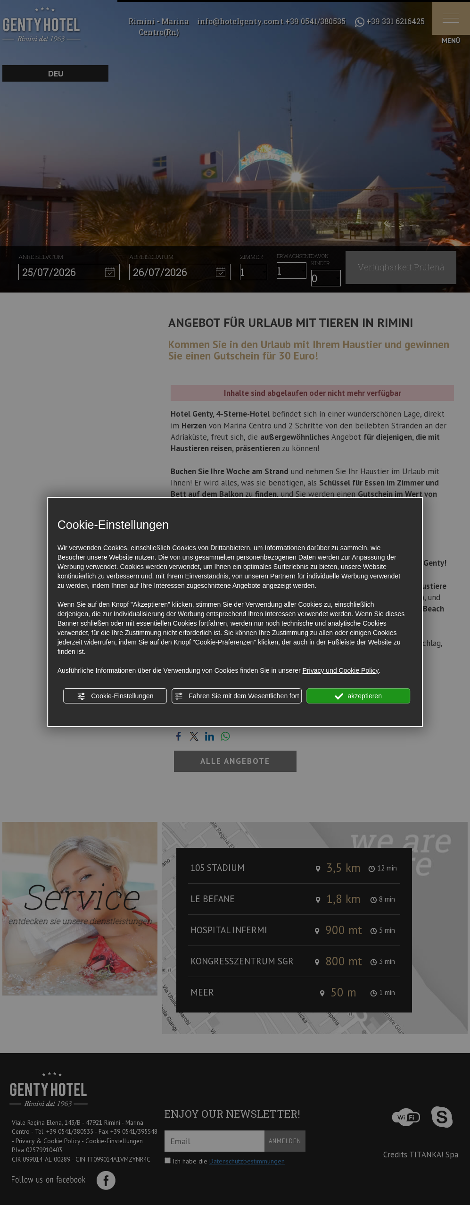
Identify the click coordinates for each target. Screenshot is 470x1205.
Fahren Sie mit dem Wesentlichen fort (236, 696)
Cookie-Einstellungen (115, 696)
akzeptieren (358, 696)
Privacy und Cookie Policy (341, 670)
